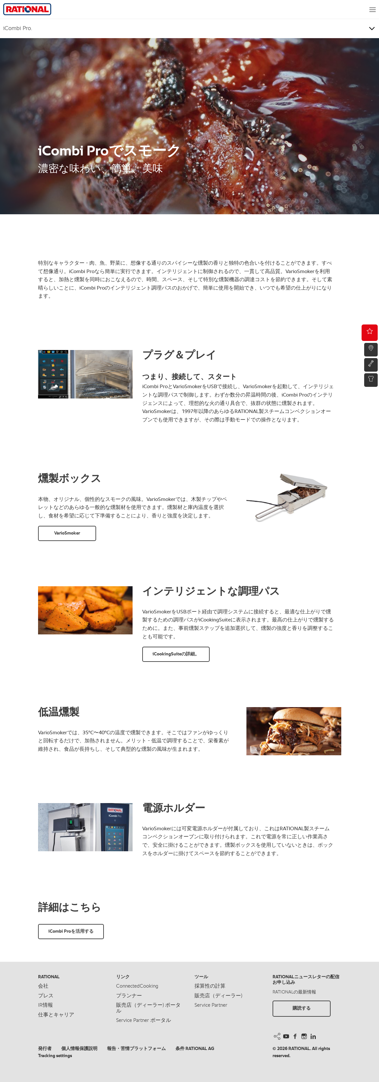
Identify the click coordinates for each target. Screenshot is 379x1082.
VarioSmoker (67, 533)
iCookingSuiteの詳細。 (176, 654)
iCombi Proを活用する (71, 931)
